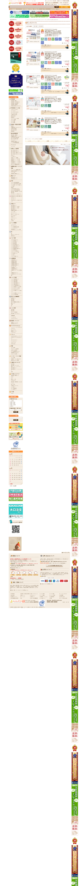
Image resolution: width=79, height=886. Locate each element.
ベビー (38, 141)
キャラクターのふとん (35, 19)
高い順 (40, 26)
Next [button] (69, 163)
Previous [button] (26, 163)
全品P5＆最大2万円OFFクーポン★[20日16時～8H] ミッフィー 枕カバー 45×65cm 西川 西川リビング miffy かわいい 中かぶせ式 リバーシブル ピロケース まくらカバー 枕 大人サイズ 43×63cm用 (53, 121)
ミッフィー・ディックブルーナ (45, 19)
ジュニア (56, 141)
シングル (29, 141)
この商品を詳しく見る (66, 66)
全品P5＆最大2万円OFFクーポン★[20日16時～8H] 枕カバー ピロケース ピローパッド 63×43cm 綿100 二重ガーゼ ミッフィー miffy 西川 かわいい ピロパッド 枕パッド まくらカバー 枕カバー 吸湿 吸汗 (53, 78)
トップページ (27, 19)
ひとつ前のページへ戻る (66, 144)
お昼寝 (48, 141)
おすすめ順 (29, 26)
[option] (47, 155)
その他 (66, 141)
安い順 (35, 26)
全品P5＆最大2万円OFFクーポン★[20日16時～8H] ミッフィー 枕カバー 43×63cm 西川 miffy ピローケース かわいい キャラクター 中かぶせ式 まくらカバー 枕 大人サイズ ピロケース (53, 100)
